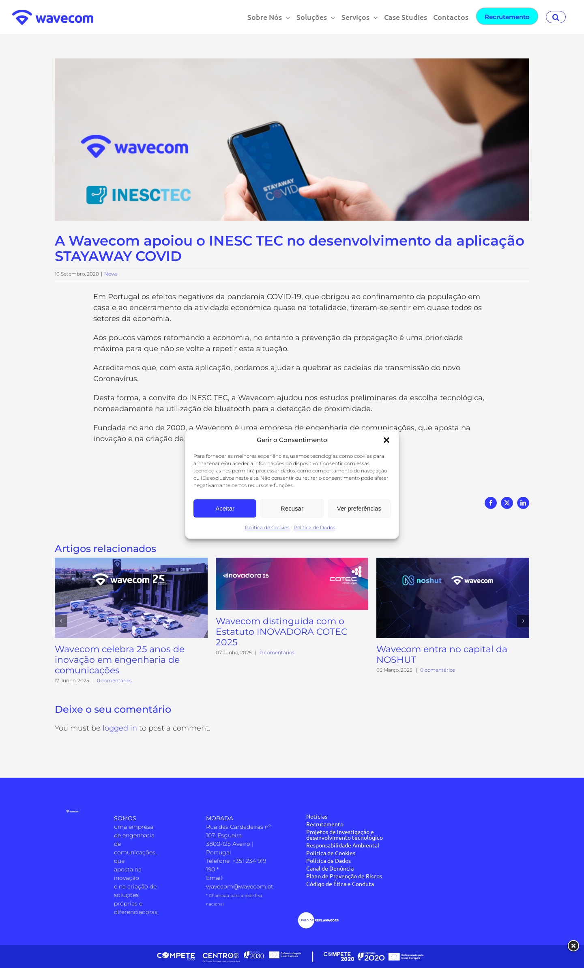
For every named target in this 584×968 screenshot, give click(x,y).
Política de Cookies (267, 527)
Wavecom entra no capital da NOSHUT (441, 654)
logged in (120, 728)
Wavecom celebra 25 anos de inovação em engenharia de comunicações (120, 660)
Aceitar (224, 508)
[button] (386, 440)
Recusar (292, 508)
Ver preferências (359, 508)
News (111, 274)
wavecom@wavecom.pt (239, 886)
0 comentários (114, 680)
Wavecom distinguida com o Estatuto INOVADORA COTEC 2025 (282, 632)
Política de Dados (314, 527)
